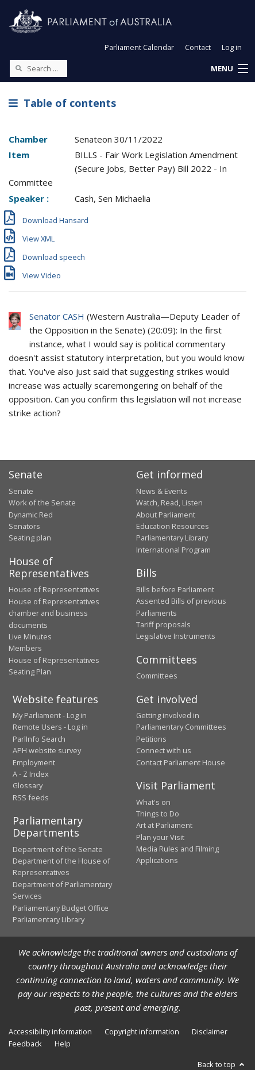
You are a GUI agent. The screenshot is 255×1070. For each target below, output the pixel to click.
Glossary (27, 785)
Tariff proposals (163, 624)
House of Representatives (54, 589)
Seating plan (30, 537)
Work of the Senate (42, 502)
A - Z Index (31, 774)
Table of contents (62, 103)
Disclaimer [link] (209, 1031)
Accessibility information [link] (50, 1031)
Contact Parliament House (180, 762)
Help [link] (63, 1043)
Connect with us (163, 750)
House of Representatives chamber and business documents (54, 613)
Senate (21, 491)
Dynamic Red (31, 514)
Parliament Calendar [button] (139, 47)
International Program (173, 549)
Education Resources (172, 526)
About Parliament (165, 514)
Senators (24, 526)
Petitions (151, 739)
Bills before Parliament (175, 589)
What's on (153, 802)
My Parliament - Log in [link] (50, 715)
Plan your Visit (160, 837)
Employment (34, 762)
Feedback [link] (25, 1043)
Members (25, 648)
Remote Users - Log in (50, 727)
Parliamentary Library (172, 537)
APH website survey (47, 750)
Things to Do (157, 813)
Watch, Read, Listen (169, 502)
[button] (229, 69)
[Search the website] (38, 68)
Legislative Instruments (175, 636)
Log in (232, 47)
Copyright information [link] (142, 1031)
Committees (156, 675)
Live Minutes (30, 636)
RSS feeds (31, 797)
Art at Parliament (164, 825)
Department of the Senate (58, 849)
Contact (198, 47)
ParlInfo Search (39, 739)
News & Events (161, 491)
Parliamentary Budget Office (61, 908)
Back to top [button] (222, 1064)
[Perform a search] (18, 67)
